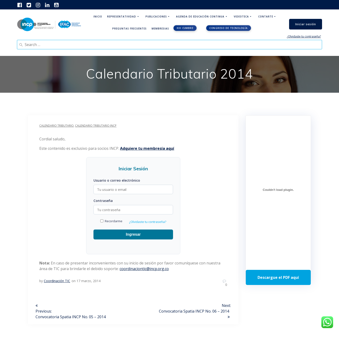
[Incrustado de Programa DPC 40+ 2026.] (278, 189)
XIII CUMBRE (185, 28)
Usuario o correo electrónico (116, 180)
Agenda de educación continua (200, 16)
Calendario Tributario (56, 126)
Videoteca (241, 16)
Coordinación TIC (57, 281)
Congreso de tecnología (228, 28)
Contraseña (103, 200)
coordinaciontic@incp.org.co (144, 268)
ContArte (265, 16)
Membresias (160, 28)
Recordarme (111, 221)
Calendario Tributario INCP (96, 126)
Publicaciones (156, 16)
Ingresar (133, 234)
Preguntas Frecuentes (129, 28)
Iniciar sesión (305, 24)
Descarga (278, 277)
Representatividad (121, 16)
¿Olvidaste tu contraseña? (304, 36)
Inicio (97, 16)
